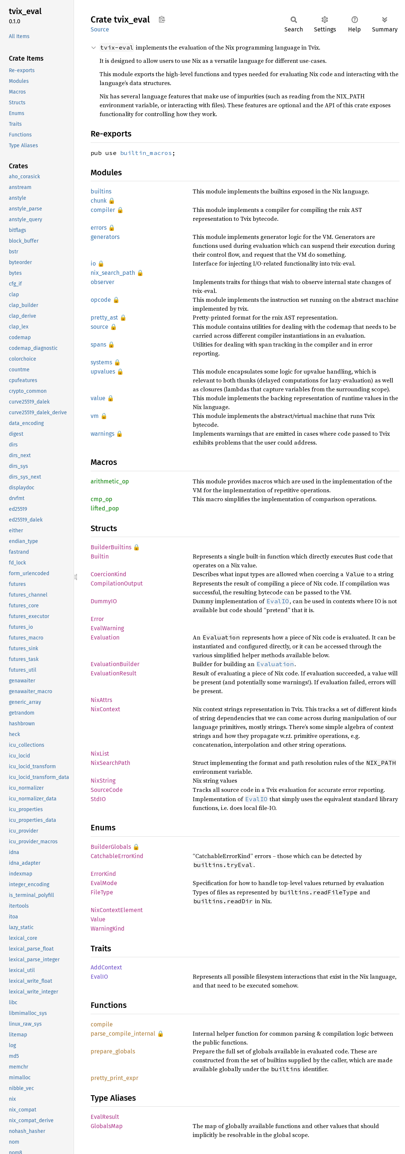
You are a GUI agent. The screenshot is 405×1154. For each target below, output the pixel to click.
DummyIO (104, 601)
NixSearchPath (110, 762)
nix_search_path (113, 272)
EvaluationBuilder (115, 664)
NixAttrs (101, 699)
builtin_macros (146, 152)
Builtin (100, 556)
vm (95, 415)
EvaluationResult (113, 673)
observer (102, 282)
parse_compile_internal (123, 1033)
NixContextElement (117, 910)
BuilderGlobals (111, 846)
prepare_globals (113, 1051)
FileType (102, 892)
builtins (101, 191)
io (93, 263)
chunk (99, 200)
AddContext (106, 967)
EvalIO (99, 976)
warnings (102, 433)
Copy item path (162, 19)
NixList (100, 753)
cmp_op (101, 499)
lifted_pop (105, 508)
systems (101, 362)
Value (98, 919)
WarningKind (108, 928)
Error (97, 618)
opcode (101, 299)
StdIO (98, 799)
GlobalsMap (107, 1126)
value (98, 398)
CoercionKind (108, 574)
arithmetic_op (110, 481)
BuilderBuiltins (111, 547)
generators (105, 236)
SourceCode (107, 789)
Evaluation (105, 637)
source (99, 326)
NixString (103, 780)
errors (99, 227)
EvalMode (104, 883)
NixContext (105, 709)
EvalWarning (107, 628)
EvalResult (105, 1116)
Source (100, 29)
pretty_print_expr (114, 1078)
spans (98, 344)
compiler (103, 209)
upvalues (103, 371)
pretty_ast (104, 317)
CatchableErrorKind (117, 856)
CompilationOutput (117, 583)
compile (102, 1024)
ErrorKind (103, 873)
